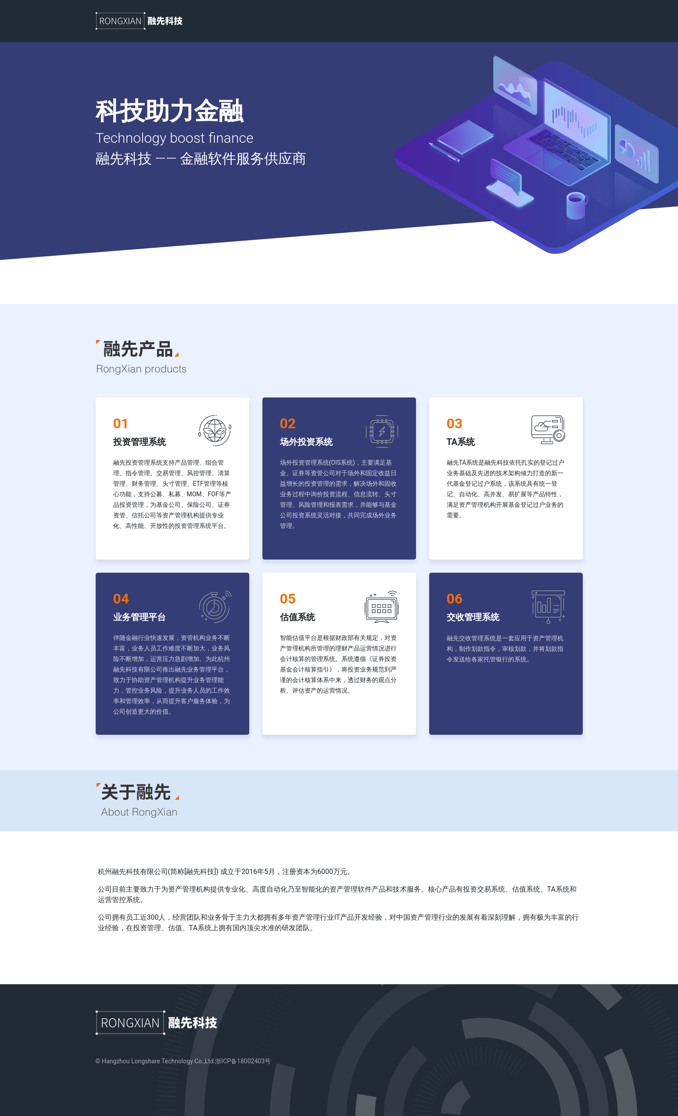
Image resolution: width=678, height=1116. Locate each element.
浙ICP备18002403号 (243, 1061)
